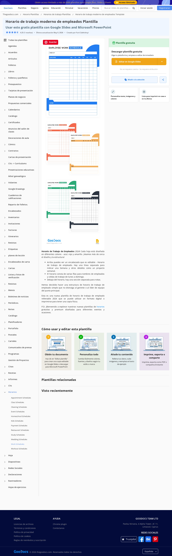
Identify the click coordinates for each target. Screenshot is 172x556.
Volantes (12, 182)
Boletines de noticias (18, 296)
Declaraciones (15, 474)
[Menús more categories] (5, 290)
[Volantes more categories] (5, 183)
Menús (11, 290)
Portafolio (13, 328)
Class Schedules (17, 402)
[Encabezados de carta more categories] (5, 262)
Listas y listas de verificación (16, 276)
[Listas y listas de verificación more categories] (5, 275)
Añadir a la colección (134, 79)
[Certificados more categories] (5, 123)
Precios (95, 8)
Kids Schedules (17, 421)
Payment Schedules (19, 425)
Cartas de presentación (19, 157)
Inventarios (13, 217)
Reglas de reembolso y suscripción (30, 540)
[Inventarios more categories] (5, 218)
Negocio (34, 8)
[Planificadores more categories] (5, 322)
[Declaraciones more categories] (5, 475)
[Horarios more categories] (5, 392)
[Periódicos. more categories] (5, 303)
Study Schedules (18, 435)
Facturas (12, 230)
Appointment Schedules (21, 397)
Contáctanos (58, 528)
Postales (12, 334)
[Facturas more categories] (5, 230)
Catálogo (12, 116)
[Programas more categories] (5, 354)
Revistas (12, 242)
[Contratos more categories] (5, 151)
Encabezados (14, 211)
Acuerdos (12, 52)
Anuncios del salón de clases (18, 130)
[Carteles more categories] (5, 341)
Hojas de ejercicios (17, 487)
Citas (10, 366)
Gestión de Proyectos (18, 360)
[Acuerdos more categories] (5, 53)
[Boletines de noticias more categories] (5, 297)
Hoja (10, 455)
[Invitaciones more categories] (5, 224)
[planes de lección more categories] (5, 256)
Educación (56, 8)
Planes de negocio (17, 97)
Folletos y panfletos (17, 78)
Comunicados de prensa (20, 347)
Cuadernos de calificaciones (15, 196)
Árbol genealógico (17, 176)
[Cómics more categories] (5, 145)
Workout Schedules (19, 448)
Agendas (12, 46)
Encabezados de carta (19, 261)
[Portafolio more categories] (5, 329)
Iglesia (46, 8)
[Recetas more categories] (5, 373)
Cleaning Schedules (19, 407)
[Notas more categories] (5, 310)
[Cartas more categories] (5, 268)
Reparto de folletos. (18, 204)
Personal (69, 8)
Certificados (14, 122)
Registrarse (164, 8)
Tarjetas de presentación (20, 90)
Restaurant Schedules (20, 430)
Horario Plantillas (31, 14)
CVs (10, 385)
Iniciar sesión (146, 8)
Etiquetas (13, 249)
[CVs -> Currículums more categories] (5, 164)
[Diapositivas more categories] (5, 462)
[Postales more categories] (5, 335)
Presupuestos (14, 84)
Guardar (50, 42)
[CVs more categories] (5, 386)
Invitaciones (14, 223)
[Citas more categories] (5, 367)
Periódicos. (13, 303)
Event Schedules (18, 411)
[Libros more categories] (5, 72)
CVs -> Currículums (17, 163)
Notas (11, 309)
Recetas (12, 373)
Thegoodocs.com (11, 14)
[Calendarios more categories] (5, 110)
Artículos (12, 58)
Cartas (11, 268)
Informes (12, 379)
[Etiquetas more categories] (5, 249)
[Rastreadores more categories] (5, 481)
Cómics (11, 144)
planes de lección (16, 255)
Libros (11, 71)
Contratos (13, 150)
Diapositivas (14, 461)
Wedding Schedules (19, 439)
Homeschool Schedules (20, 416)
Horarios (12, 392)
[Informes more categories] (5, 380)
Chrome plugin (60, 524)
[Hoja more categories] (5, 456)
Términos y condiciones (25, 528)
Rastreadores (14, 480)
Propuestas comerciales (19, 103)
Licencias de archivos (24, 524)
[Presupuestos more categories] (5, 84)
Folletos (12, 65)
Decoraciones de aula (18, 138)
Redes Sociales (15, 468)
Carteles (12, 341)
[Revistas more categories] (5, 243)
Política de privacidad (24, 532)
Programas (13, 353)
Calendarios (14, 109)
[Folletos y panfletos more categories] (5, 78)
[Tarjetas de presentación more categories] (5, 91)
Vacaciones (83, 8)
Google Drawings (16, 189)
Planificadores (15, 322)
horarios (100, 306)
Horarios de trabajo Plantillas (57, 14)
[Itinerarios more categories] (5, 237)
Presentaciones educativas (21, 170)
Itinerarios (13, 236)
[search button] (133, 8)
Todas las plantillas (15, 40)
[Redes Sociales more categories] (5, 468)
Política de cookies (22, 536)
